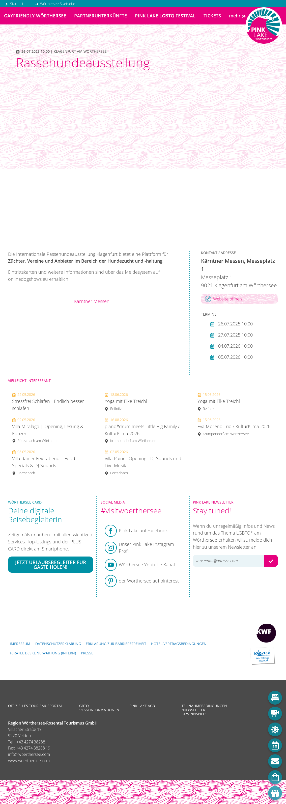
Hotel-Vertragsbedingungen (179, 643)
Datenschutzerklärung (58, 643)
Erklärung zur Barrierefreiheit (116, 643)
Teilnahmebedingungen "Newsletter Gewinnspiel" (204, 710)
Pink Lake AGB (142, 706)
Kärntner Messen (91, 301)
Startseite (15, 3)
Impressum (20, 643)
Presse (87, 653)
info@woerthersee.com (29, 754)
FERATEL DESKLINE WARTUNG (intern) (43, 653)
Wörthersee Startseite (55, 3)
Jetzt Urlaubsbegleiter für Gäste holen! (50, 564)
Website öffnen (223, 299)
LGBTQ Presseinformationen (98, 708)
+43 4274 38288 (30, 742)
